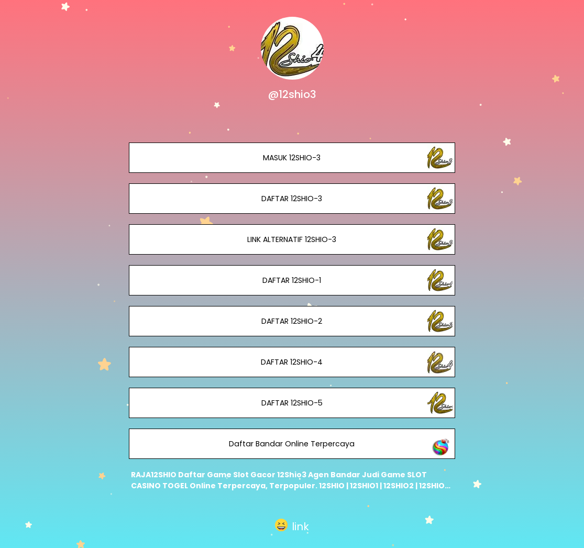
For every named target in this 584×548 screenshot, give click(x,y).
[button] (292, 524)
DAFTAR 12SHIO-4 (292, 362)
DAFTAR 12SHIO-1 (291, 280)
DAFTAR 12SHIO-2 (291, 321)
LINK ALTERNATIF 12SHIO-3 (291, 239)
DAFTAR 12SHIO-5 (292, 403)
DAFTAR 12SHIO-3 (291, 198)
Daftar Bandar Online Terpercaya (292, 444)
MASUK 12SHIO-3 (292, 157)
